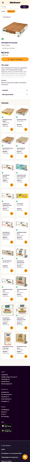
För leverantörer (6, 394)
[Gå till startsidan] (15, 2)
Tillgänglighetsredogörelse (9, 457)
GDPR (3, 449)
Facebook (5, 397)
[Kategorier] (2, 2)
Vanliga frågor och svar (9, 377)
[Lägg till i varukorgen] (11, 129)
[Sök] (3, 7)
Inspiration (4, 374)
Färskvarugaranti (6, 384)
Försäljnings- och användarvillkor (11, 453)
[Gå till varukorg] (24, 6)
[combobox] (11, 6)
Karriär (4, 412)
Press (3, 414)
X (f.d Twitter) (6, 399)
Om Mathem (5, 409)
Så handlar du (5, 379)
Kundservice (5, 392)
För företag (5, 416)
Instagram (5, 401)
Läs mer (3, 80)
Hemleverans (5, 381)
